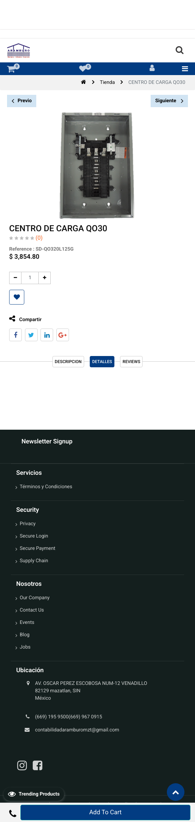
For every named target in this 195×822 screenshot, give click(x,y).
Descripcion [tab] (68, 361)
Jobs (25, 647)
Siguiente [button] (169, 100)
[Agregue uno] (42, 278)
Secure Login (34, 536)
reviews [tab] (131, 361)
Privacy (28, 524)
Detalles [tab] (102, 361)
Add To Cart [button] (105, 812)
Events (27, 622)
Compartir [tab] (23, 319)
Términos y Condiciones (46, 487)
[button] (14, 297)
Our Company (35, 598)
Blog (25, 635)
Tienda (107, 82)
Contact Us (32, 610)
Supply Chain (34, 561)
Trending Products (33, 794)
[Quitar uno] (13, 278)
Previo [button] (22, 101)
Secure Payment (37, 548)
